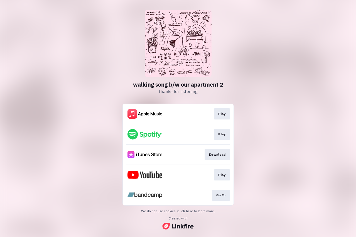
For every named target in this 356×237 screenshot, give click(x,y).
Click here (185, 211)
